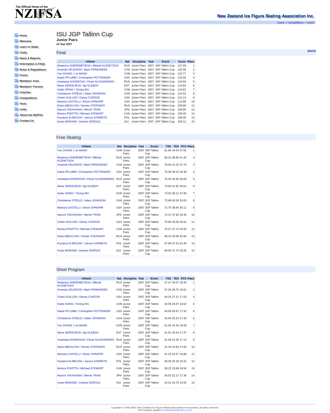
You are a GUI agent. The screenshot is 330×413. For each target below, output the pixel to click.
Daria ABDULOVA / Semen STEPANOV (81, 105)
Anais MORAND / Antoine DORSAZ (78, 121)
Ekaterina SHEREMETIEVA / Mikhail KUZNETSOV (88, 65)
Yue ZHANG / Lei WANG (72, 73)
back (312, 50)
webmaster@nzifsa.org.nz (178, 410)
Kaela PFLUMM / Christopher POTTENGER (83, 77)
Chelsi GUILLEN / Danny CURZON (78, 97)
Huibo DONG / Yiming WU (73, 89)
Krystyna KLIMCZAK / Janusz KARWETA (82, 117)
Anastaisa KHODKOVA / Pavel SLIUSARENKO (85, 81)
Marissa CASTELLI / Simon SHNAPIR (80, 101)
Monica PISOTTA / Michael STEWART (80, 113)
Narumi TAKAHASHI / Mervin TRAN (79, 109)
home (280, 22)
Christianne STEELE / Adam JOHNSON (81, 93)
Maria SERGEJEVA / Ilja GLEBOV (77, 85)
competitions (295, 22)
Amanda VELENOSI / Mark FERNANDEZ (82, 69)
